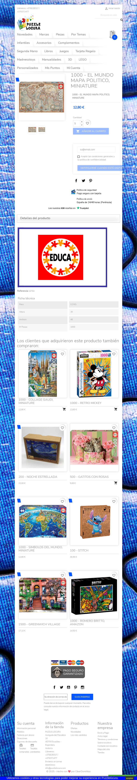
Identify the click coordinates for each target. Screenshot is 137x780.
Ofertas (74, 728)
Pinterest (91, 181)
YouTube (68, 687)
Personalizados (27, 68)
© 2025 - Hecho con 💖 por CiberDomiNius (68, 771)
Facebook (54, 687)
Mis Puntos (52, 68)
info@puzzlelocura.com (55, 768)
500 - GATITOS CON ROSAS (90, 471)
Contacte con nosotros (107, 746)
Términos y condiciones (108, 739)
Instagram (83, 687)
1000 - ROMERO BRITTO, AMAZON (88, 618)
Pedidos (20, 732)
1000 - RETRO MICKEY (87, 398)
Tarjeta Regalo (86, 51)
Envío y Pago (103, 733)
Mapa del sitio (104, 749)
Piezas (60, 34)
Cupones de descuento (27, 741)
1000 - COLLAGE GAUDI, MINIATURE (36, 396)
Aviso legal (103, 736)
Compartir (76, 181)
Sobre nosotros (104, 742)
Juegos (64, 51)
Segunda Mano (27, 51)
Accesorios (44, 43)
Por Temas (78, 34)
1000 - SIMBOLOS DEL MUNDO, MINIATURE (40, 544)
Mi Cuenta (73, 68)
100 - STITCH (81, 545)
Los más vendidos (79, 735)
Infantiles (23, 43)
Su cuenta (25, 723)
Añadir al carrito (91, 131)
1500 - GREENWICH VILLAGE (39, 619)
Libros (48, 51)
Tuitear (83, 181)
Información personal (26, 728)
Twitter (61, 687)
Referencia (22, 291)
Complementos (68, 43)
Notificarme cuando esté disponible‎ (105, 168)
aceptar (129, 778)
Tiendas (101, 752)
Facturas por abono (25, 735)
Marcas (44, 34)
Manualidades (51, 60)
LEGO (83, 60)
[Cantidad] (76, 123)
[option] (41, 97)
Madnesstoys (26, 60)
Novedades (25, 34)
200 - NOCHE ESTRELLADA (38, 471)
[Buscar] (107, 15)
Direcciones (22, 738)
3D (70, 60)
